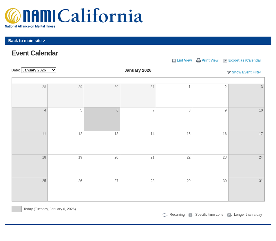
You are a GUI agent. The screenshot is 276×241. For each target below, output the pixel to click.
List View (184, 60)
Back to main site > (26, 40)
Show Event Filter (246, 72)
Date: (16, 70)
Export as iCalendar (245, 60)
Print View (210, 60)
